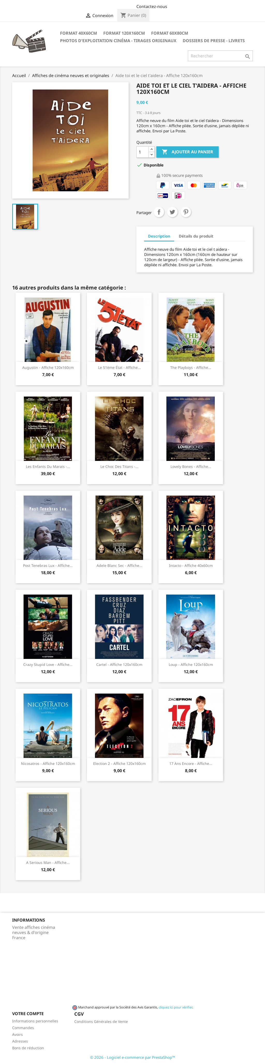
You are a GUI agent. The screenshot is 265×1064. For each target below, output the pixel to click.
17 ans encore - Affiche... (190, 763)
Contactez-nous (151, 6)
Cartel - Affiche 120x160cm (119, 664)
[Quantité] (142, 152)
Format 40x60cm (78, 33)
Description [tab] (159, 236)
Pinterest (186, 212)
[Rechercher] (220, 55)
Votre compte (28, 1013)
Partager (159, 212)
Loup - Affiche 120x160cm (191, 664)
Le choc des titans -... (119, 466)
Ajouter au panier (187, 152)
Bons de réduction (28, 1047)
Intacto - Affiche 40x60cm (191, 565)
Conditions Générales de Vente (101, 1021)
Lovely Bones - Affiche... (191, 466)
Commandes (23, 1027)
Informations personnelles (35, 1021)
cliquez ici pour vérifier (175, 1007)
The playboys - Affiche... (190, 367)
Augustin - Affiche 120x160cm (48, 367)
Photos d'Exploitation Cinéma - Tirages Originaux (118, 40)
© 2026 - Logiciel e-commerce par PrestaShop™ (132, 1057)
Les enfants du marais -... (48, 466)
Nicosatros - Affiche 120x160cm (48, 763)
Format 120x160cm (124, 33)
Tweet (172, 212)
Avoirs (17, 1034)
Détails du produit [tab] (196, 236)
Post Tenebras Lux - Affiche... (48, 565)
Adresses (20, 1041)
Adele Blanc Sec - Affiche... (119, 565)
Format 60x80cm (169, 33)
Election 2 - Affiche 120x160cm (119, 763)
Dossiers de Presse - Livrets (214, 40)
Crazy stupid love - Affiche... (47, 664)
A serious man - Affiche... (48, 862)
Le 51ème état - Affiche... (119, 367)
